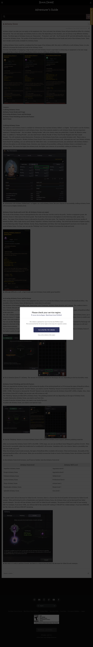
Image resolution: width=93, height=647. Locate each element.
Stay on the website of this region (46, 335)
